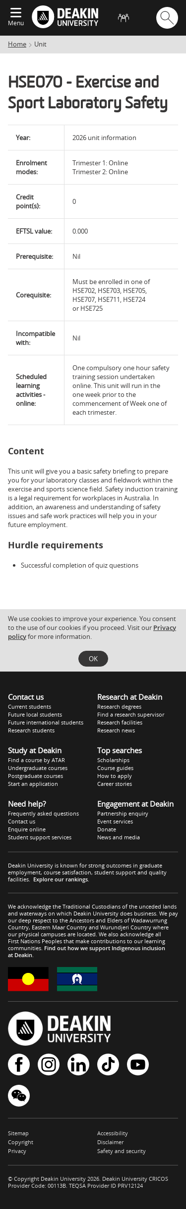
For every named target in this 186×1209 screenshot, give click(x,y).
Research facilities (119, 722)
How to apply (114, 775)
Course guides (115, 768)
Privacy (17, 1151)
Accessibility (112, 1133)
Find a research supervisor (130, 714)
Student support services (39, 837)
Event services (115, 821)
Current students (29, 706)
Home (17, 44)
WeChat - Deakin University (19, 1096)
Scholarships (113, 760)
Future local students (35, 714)
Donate (106, 829)
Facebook (19, 1064)
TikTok (108, 1064)
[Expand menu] (15, 13)
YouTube (138, 1064)
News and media (118, 837)
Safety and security (121, 1151)
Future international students (45, 722)
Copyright (20, 1142)
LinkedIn (78, 1064)
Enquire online (27, 829)
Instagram (49, 1064)
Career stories (114, 783)
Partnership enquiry (122, 813)
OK (93, 658)
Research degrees (119, 706)
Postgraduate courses (35, 775)
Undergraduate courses (37, 768)
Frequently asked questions (43, 813)
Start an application (33, 783)
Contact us (21, 821)
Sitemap (18, 1133)
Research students (31, 730)
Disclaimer (110, 1142)
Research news (116, 730)
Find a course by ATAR (36, 760)
